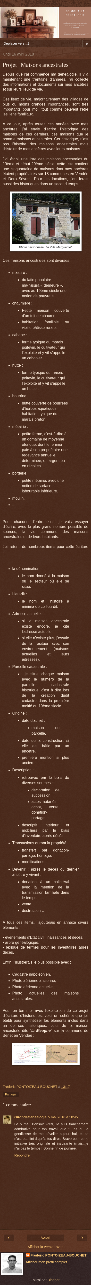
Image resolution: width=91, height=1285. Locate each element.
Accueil (45, 1237)
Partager (10, 1094)
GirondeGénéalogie (30, 1117)
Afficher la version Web (45, 1247)
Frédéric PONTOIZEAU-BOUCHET (59, 1255)
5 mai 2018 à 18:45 (63, 1117)
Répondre (22, 1155)
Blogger (53, 1280)
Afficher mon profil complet (46, 1262)
